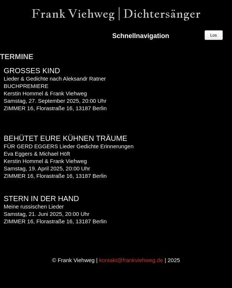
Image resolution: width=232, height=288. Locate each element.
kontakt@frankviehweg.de (131, 260)
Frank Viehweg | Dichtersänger (116, 13)
